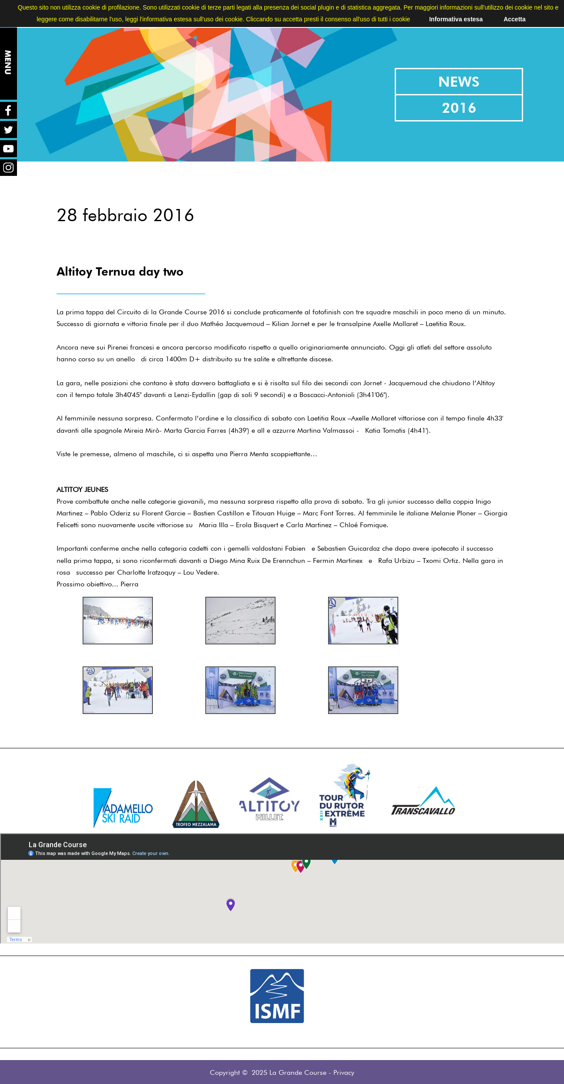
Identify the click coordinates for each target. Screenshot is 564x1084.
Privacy (343, 1072)
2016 (459, 107)
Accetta (515, 19)
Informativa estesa (456, 19)
